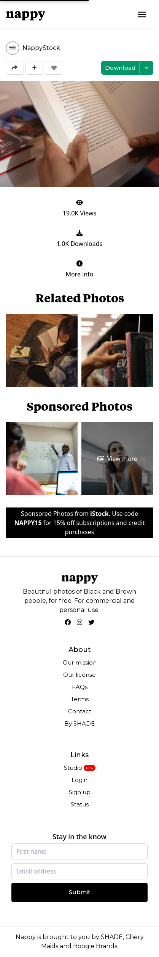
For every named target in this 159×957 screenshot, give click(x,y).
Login (79, 780)
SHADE (112, 937)
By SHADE (79, 723)
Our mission (80, 662)
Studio (73, 767)
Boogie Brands (95, 946)
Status (80, 804)
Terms (80, 699)
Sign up (80, 792)
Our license (79, 674)
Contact (79, 711)
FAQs (79, 686)
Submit (79, 892)
